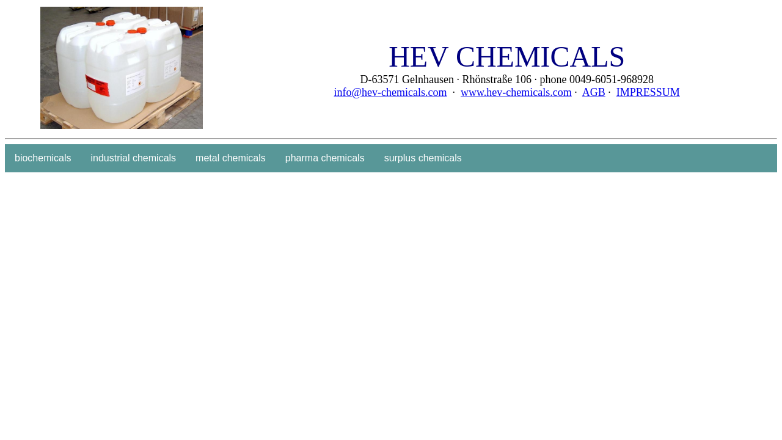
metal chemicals (231, 158)
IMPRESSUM (648, 92)
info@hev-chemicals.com (390, 92)
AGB (593, 92)
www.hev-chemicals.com (516, 92)
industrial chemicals (133, 158)
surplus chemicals (423, 158)
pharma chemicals (325, 158)
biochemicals (43, 158)
